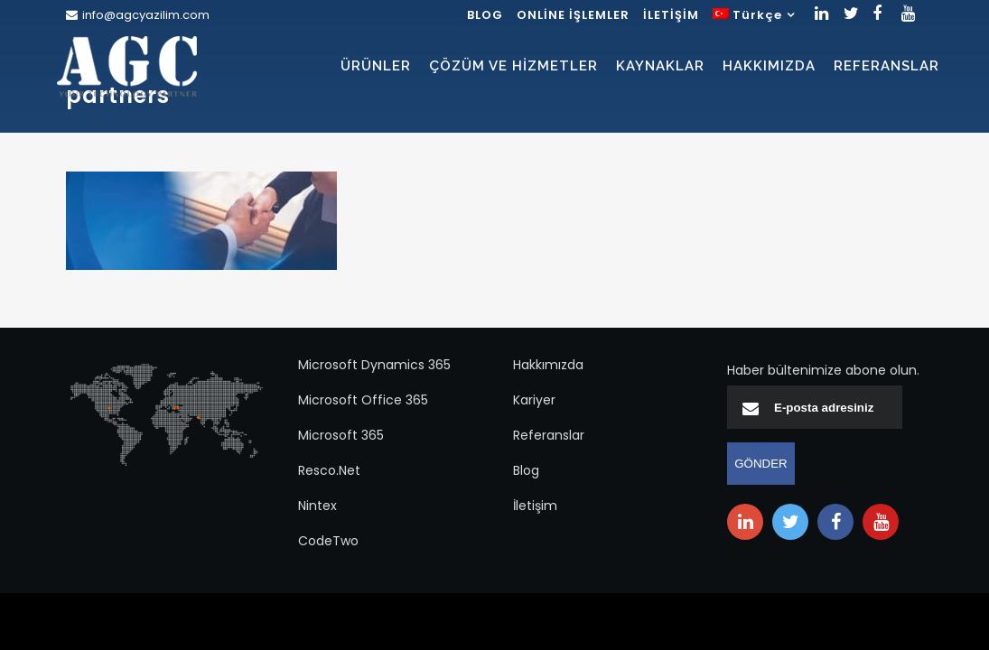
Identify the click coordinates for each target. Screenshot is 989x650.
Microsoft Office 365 (363, 400)
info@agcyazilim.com (146, 14)
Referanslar (548, 435)
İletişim (535, 506)
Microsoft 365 (341, 435)
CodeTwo (328, 541)
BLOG (485, 14)
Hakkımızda (548, 365)
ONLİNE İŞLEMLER (573, 14)
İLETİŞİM (671, 14)
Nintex (317, 506)
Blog (526, 470)
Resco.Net (329, 470)
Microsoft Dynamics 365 (374, 365)
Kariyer (534, 400)
